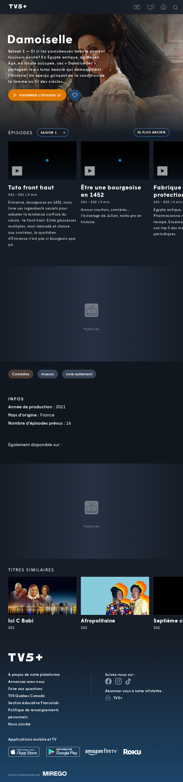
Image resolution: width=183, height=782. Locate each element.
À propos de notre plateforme (34, 674)
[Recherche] (176, 7)
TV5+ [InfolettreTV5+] (117, 697)
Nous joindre (19, 724)
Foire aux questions (25, 688)
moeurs (47, 374)
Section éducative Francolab (33, 703)
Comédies (20, 374)
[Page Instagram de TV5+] (118, 681)
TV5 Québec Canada (26, 696)
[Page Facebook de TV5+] (108, 681)
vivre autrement (79, 374)
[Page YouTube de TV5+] (128, 681)
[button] (150, 7)
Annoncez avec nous (26, 681)
